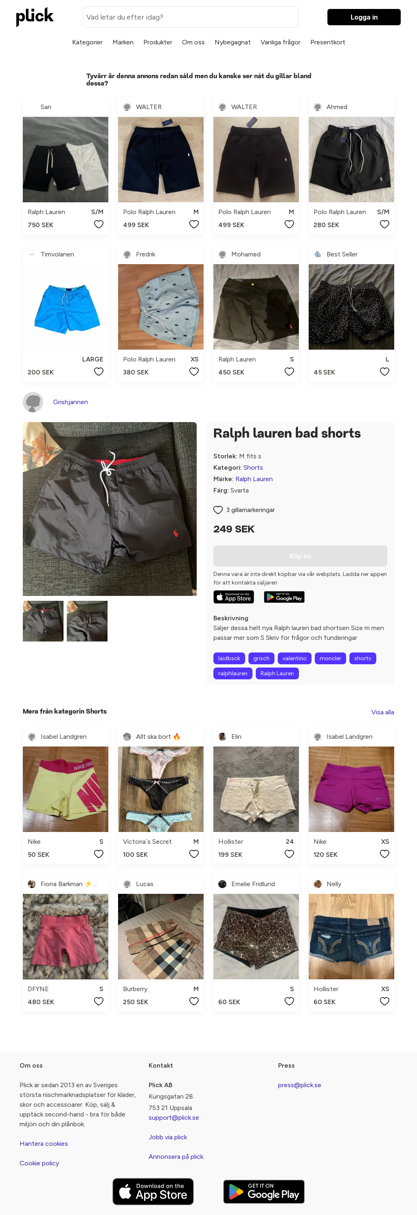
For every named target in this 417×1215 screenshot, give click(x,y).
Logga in (364, 17)
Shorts (253, 467)
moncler (330, 658)
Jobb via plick (168, 1137)
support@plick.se (174, 1117)
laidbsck (229, 658)
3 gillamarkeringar (250, 510)
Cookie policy (39, 1163)
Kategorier (87, 42)
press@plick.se (299, 1085)
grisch (261, 658)
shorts (362, 658)
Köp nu (301, 556)
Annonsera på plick (176, 1156)
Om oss (193, 42)
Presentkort (327, 42)
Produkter (157, 42)
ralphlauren (233, 673)
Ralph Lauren (254, 479)
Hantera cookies (44, 1143)
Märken (123, 42)
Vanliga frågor (281, 42)
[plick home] (35, 17)
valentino (295, 658)
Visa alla (382, 712)
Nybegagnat (233, 42)
